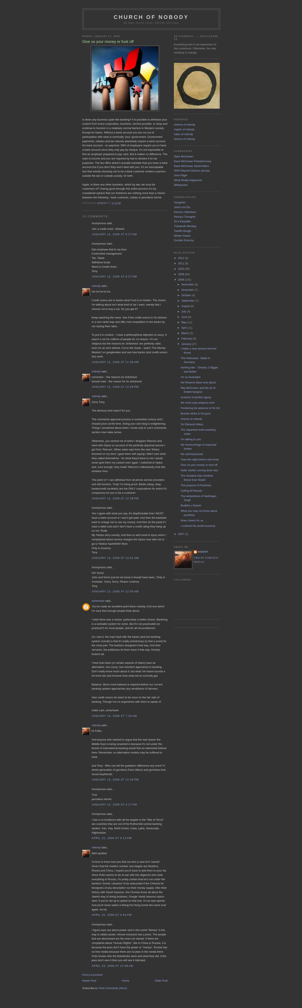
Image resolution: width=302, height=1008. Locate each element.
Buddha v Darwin (191, 505)
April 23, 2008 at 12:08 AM (112, 965)
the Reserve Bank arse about (198, 382)
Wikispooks (181, 184)
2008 (181, 279)
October (186, 295)
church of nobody (151, 17)
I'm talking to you (191, 439)
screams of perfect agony (196, 397)
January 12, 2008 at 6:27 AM (114, 276)
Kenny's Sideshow (185, 212)
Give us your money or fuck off (199, 464)
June (184, 316)
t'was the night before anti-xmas (200, 459)
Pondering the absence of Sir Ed (200, 408)
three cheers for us (192, 520)
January (186, 344)
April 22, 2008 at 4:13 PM (112, 838)
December (188, 284)
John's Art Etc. (182, 207)
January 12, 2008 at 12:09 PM (115, 386)
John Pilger (180, 175)
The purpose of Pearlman (196, 485)
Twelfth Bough (182, 230)
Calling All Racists (191, 490)
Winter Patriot (182, 235)
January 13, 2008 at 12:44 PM (115, 779)
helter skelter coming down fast (199, 470)
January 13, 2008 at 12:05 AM (115, 591)
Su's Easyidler (182, 221)
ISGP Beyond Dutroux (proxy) (192, 170)
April (184, 327)
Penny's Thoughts (184, 216)
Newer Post (89, 980)
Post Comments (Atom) (113, 988)
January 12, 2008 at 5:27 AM (114, 234)
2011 (181, 263)
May (184, 322)
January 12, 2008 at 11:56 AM (115, 362)
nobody (96, 285)
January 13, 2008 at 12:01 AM (115, 557)
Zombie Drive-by (184, 240)
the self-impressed (192, 454)
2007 (181, 534)
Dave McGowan (183, 156)
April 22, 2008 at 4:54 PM (112, 914)
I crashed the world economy (198, 525)
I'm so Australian (190, 377)
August (186, 306)
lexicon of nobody (184, 138)
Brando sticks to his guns (196, 413)
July (184, 311)
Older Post (161, 980)
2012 (181, 258)
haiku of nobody (183, 134)
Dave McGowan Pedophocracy (192, 161)
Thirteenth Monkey (185, 226)
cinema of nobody (184, 124)
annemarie (98, 600)
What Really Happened (188, 180)
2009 (181, 274)
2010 (181, 268)
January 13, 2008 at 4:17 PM (114, 804)
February (187, 338)
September (188, 300)
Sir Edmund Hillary (192, 424)
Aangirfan (180, 202)
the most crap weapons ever (198, 402)
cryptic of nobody (184, 129)
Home (125, 980)
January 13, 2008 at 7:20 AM (114, 715)
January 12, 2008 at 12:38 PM (115, 498)
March (185, 333)
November (188, 289)
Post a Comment (92, 974)
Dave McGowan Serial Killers (191, 166)
